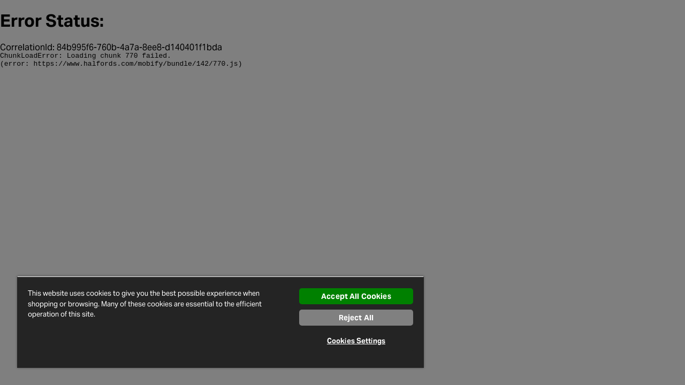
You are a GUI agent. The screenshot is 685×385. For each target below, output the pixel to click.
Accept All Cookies (348, 296)
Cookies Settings (348, 340)
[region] (215, 322)
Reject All (348, 317)
